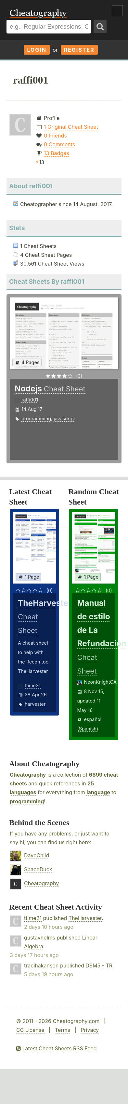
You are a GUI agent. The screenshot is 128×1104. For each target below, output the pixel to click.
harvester (35, 704)
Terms (62, 1030)
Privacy (90, 1030)
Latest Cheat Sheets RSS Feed (56, 1048)
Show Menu (117, 10)
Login (36, 49)
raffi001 (29, 399)
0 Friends (55, 135)
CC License (30, 1030)
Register (79, 49)
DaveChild (36, 855)
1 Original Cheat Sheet (71, 127)
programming (36, 418)
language (98, 792)
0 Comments (59, 144)
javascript (64, 418)
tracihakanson (41, 965)
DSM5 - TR (98, 965)
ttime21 (33, 685)
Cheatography (28, 774)
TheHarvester (85, 918)
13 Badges (56, 153)
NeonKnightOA (100, 682)
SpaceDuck (38, 869)
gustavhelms (39, 937)
